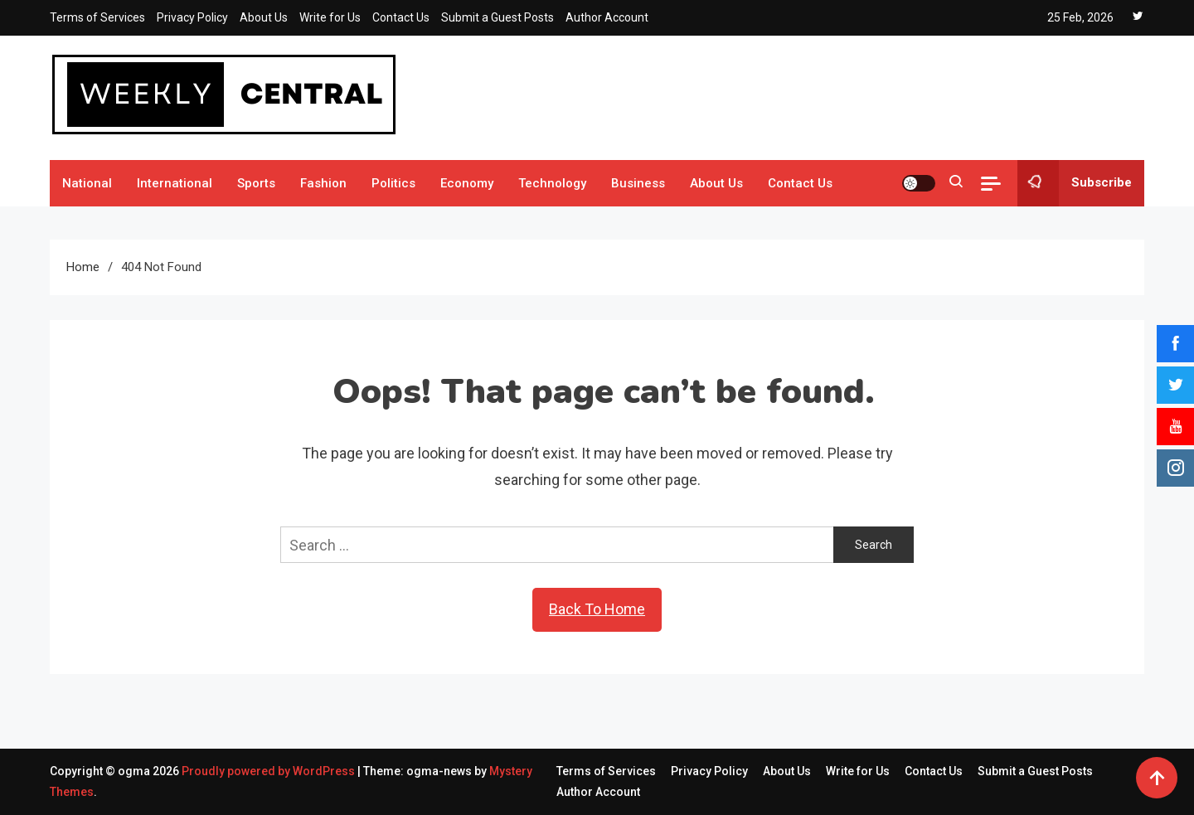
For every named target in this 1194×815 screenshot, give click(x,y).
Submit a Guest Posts (497, 17)
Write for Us (330, 17)
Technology (552, 183)
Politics (393, 183)
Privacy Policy (192, 17)
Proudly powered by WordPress (269, 771)
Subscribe (1074, 183)
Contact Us (401, 17)
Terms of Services (97, 17)
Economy (466, 183)
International (174, 183)
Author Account (606, 17)
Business (638, 183)
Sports (256, 183)
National (87, 183)
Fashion (323, 183)
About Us (264, 17)
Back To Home (597, 609)
